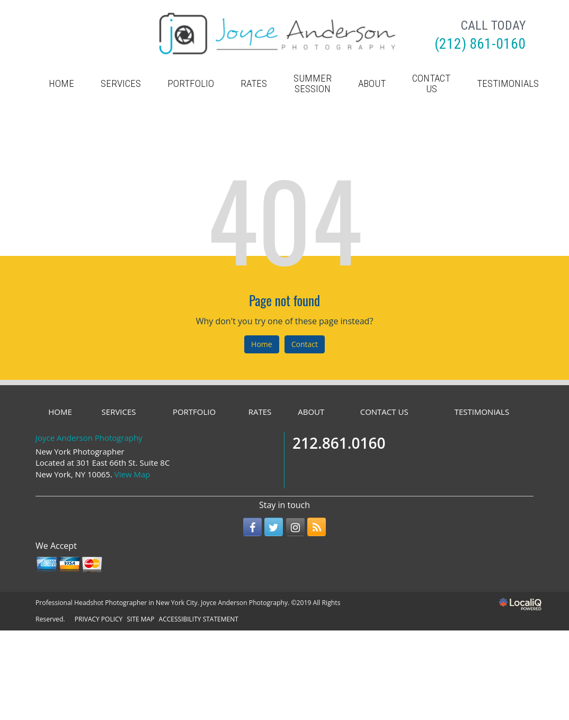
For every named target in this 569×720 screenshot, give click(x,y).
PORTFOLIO (190, 83)
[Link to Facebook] (252, 527)
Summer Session (313, 83)
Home (261, 344)
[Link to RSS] (316, 527)
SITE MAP (140, 619)
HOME (61, 83)
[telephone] (480, 45)
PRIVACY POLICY (99, 619)
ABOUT (372, 83)
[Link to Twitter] (273, 527)
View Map (132, 474)
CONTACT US (431, 83)
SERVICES (121, 83)
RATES (254, 83)
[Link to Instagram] (295, 527)
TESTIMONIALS (508, 83)
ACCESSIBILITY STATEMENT (198, 619)
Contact (304, 344)
